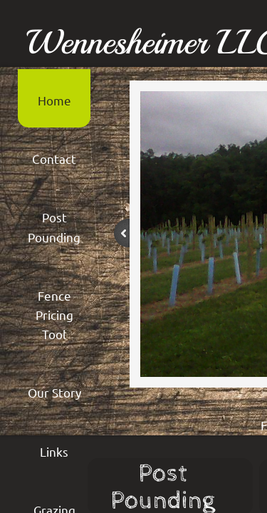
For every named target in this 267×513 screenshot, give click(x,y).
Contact (54, 158)
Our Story (54, 392)
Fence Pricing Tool (54, 314)
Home (54, 100)
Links (54, 451)
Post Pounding (54, 226)
